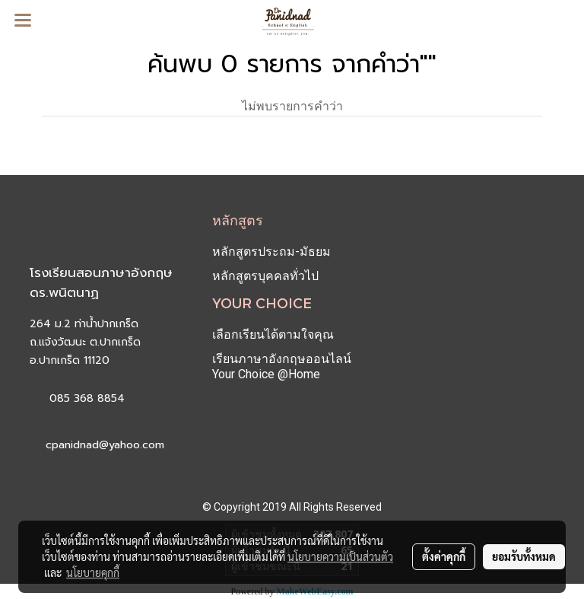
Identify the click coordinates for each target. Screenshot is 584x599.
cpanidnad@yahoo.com (105, 445)
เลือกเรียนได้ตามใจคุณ (273, 334)
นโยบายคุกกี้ (92, 572)
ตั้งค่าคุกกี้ (443, 556)
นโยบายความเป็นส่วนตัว (340, 556)
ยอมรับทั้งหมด (524, 556)
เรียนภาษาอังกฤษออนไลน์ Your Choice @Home (281, 366)
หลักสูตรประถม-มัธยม (271, 251)
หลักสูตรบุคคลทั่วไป (265, 276)
